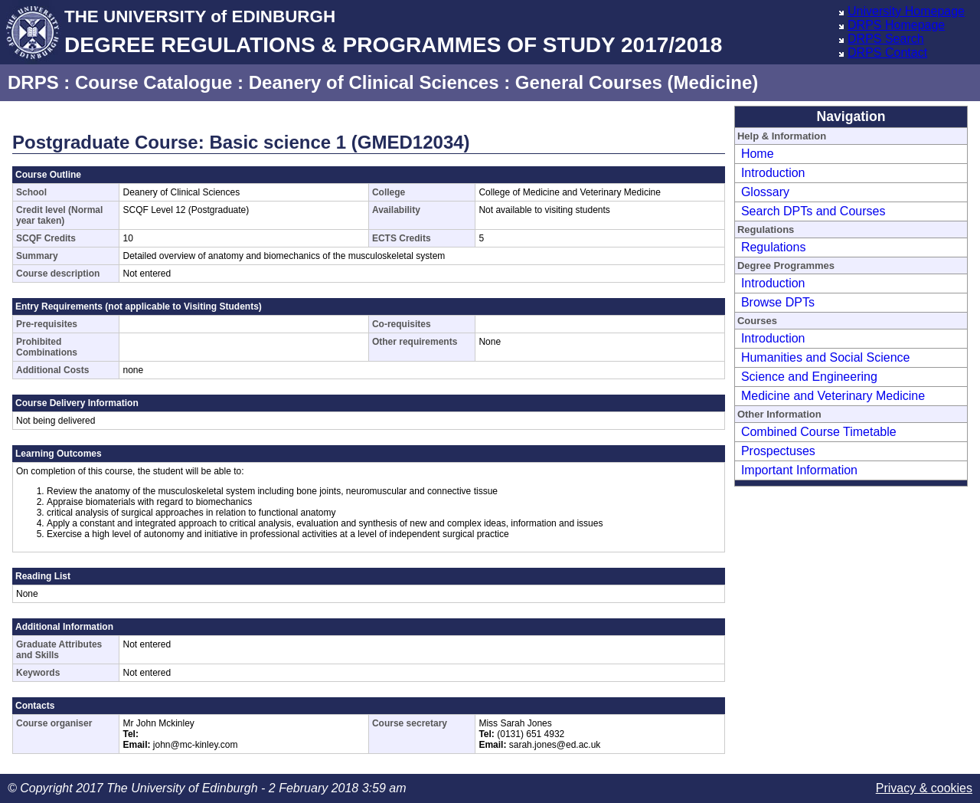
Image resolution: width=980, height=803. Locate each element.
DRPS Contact (887, 52)
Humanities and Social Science (825, 357)
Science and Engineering (809, 376)
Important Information (799, 470)
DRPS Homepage (896, 24)
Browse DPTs (778, 302)
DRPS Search (886, 38)
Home (757, 153)
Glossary (765, 191)
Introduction (773, 172)
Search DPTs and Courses (813, 211)
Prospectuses (778, 450)
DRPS (33, 82)
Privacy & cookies (924, 788)
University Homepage (906, 11)
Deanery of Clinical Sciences (374, 82)
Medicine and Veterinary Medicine (833, 395)
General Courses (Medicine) (636, 82)
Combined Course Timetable (819, 431)
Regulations (773, 247)
